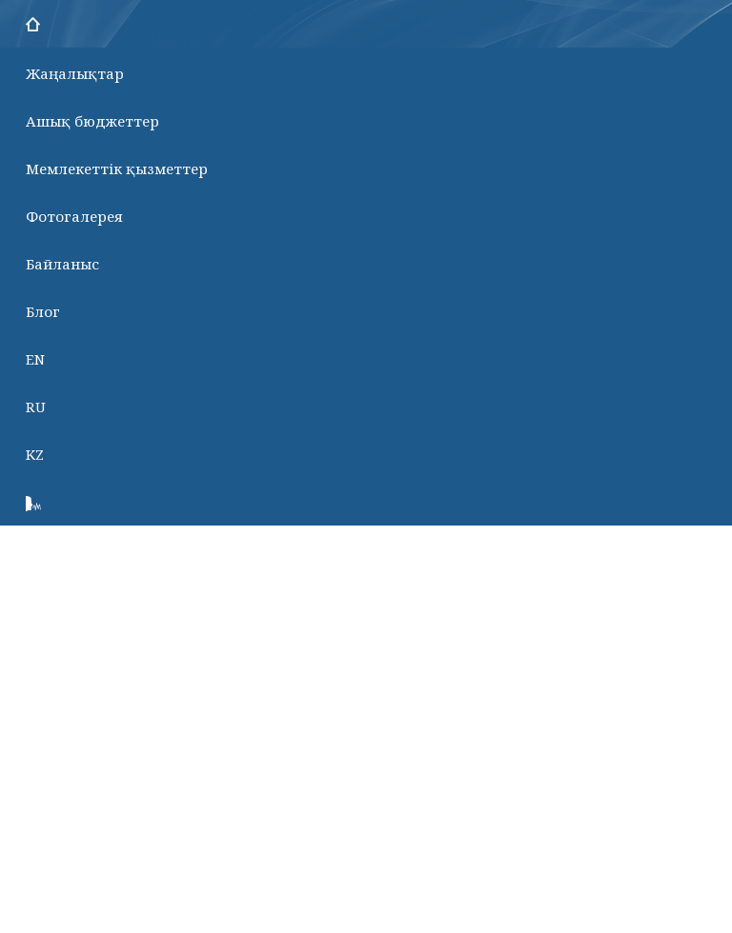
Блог (43, 311)
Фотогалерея (74, 216)
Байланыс (62, 263)
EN (35, 358)
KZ (35, 454)
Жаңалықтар (75, 73)
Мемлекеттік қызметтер (117, 168)
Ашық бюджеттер (92, 120)
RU (36, 406)
